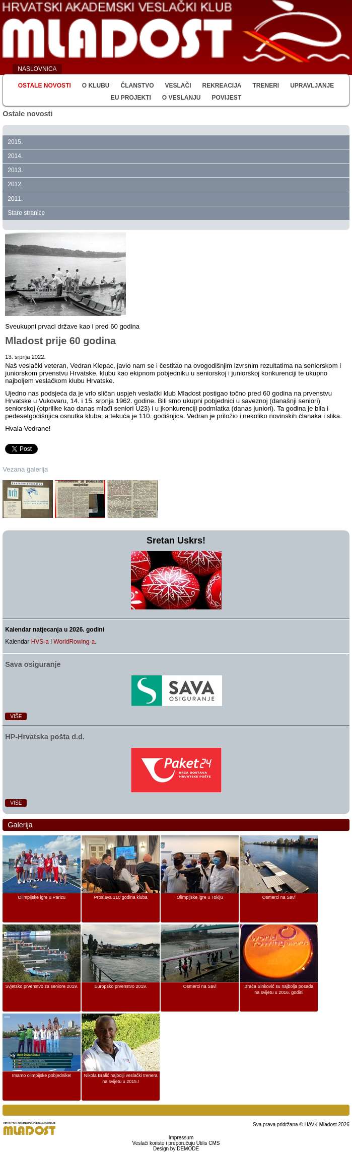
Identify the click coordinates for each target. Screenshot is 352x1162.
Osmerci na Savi (279, 897)
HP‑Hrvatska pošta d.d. (45, 737)
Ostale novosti (44, 85)
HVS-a (40, 641)
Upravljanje (312, 85)
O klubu (96, 85)
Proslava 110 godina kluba (121, 897)
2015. (15, 141)
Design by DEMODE (176, 1148)
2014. (15, 156)
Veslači (178, 85)
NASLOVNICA (37, 68)
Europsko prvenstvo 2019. (120, 986)
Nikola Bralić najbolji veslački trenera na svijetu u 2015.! (121, 1078)
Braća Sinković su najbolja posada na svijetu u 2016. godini (278, 989)
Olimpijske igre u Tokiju (200, 897)
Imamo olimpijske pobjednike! (42, 1075)
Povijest (227, 97)
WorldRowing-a (74, 641)
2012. (15, 184)
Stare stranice (26, 212)
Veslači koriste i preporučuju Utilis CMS (176, 1143)
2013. (15, 170)
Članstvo (137, 85)
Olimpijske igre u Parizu (41, 897)
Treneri (266, 85)
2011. (15, 198)
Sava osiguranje (32, 664)
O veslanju (181, 97)
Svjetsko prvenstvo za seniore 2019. (41, 986)
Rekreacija (221, 85)
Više (16, 716)
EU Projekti (131, 97)
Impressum (181, 1137)
